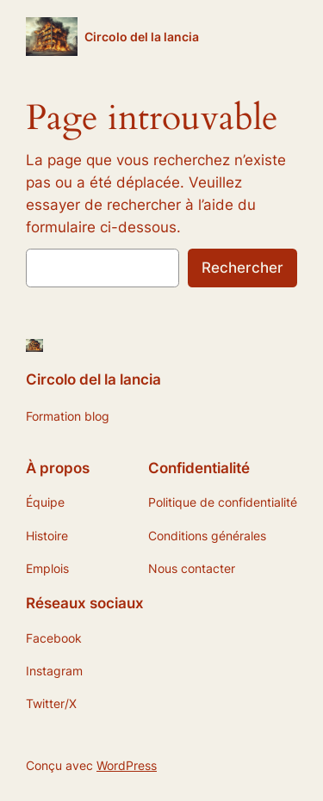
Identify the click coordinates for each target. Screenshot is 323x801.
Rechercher (242, 267)
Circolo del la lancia (141, 36)
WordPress (126, 765)
